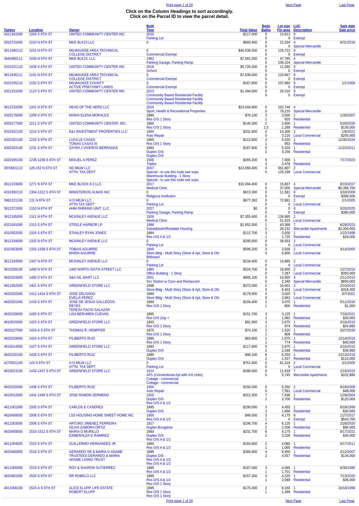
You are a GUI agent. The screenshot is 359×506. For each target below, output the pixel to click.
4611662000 (13, 286)
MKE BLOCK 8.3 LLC (85, 184)
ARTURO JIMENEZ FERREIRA (92, 423)
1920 (150, 395)
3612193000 (13, 261)
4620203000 (13, 278)
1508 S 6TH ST (40, 415)
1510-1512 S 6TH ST (45, 432)
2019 (351, 355)
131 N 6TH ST (40, 200)
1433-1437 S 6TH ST (45, 371)
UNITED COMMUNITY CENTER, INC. (97, 123)
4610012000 (13, 395)
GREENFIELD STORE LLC (89, 286)
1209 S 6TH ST (40, 115)
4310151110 (13, 67)
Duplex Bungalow (159, 427)
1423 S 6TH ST (40, 322)
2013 (150, 91)
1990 (351, 468)
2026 (351, 123)
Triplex (151, 164)
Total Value (248, 30)
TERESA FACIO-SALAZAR (89, 310)
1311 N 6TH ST (40, 217)
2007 (351, 115)
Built (150, 26)
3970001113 (13, 168)
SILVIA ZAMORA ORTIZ (87, 427)
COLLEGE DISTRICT (85, 54)
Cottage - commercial (162, 379)
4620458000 (13, 415)
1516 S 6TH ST (40, 452)
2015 (351, 278)
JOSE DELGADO (82, 294)
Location (36, 30)
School (151, 71)
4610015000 (13, 322)
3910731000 (13, 42)
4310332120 (13, 132)
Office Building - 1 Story (164, 273)
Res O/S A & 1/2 (158, 237)
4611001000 (13, 407)
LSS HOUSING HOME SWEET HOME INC (101, 415)
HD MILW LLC (79, 168)
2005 (351, 200)
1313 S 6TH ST (40, 225)
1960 (150, 132)
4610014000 (13, 347)
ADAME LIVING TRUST (87, 460)
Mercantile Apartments (310, 229)
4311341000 (13, 34)
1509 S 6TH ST (40, 423)
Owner (74, 30)
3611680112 (13, 50)
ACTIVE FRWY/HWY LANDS (91, 87)
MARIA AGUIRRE (82, 253)
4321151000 (13, 91)
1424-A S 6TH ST (42, 330)
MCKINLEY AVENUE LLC (88, 217)
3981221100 (13, 200)
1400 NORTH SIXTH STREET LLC (95, 269)
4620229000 (13, 338)
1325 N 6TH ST (40, 241)
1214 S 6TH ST (40, 132)
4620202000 (13, 294)
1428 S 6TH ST (40, 355)
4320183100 (13, 148)
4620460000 (13, 452)
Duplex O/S (155, 152)
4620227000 (13, 330)
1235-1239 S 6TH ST (45, 160)
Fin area (283, 30)
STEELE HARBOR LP (85, 225)
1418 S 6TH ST (40, 302)
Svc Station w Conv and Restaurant (172, 281)
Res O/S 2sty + (157, 318)
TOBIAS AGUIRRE (83, 249)
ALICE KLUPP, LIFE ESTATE (91, 488)
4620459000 (13, 432)
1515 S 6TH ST (40, 444)
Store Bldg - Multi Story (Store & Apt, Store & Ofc (182, 253)
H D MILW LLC (80, 200)
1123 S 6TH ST (40, 91)
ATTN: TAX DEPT (82, 172)
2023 (351, 160)
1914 (150, 371)
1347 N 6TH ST (40, 261)
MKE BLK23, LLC (82, 59)
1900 (351, 83)
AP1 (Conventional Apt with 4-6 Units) (174, 375)
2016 (150, 107)
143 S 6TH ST (39, 363)
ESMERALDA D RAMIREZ (89, 436)
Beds (266, 26)
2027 (150, 208)
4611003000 (13, 423)
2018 (351, 42)
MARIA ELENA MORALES (89, 115)
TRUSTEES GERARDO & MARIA (94, 456)
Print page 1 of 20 (179, 5)
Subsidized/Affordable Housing (169, 229)
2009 (351, 192)
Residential (301, 119)
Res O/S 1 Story (158, 119)
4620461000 (13, 476)
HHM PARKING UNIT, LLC (89, 208)
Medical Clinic (156, 188)
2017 (150, 184)
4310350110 (13, 192)
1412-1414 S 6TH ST (45, 294)
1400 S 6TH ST (40, 278)
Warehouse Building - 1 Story (168, 176)
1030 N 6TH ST (40, 59)
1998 (351, 233)
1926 (150, 217)
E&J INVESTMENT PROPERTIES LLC (98, 132)
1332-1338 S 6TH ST (45, 249)
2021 (351, 132)
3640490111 (13, 59)
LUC (296, 26)
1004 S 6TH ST (40, 34)
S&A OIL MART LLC (84, 278)
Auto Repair (155, 136)
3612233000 (13, 184)
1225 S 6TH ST (40, 140)
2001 (150, 278)
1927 (150, 423)
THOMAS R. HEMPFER (87, 330)
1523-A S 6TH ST (42, 488)
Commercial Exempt (161, 54)
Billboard (153, 257)
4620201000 (13, 302)
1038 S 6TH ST (40, 67)
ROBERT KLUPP (82, 492)
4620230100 (13, 355)
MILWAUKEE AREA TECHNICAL (94, 50)
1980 (150, 269)
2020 (150, 34)
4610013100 (13, 371)
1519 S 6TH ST (40, 468)
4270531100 (13, 363)
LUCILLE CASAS (82, 140)
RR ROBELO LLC (82, 476)
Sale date (347, 26)
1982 (150, 59)
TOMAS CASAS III (83, 144)
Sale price (347, 30)
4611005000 (13, 468)
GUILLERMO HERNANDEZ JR (92, 444)
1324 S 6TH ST (40, 233)
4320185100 (13, 160)
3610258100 (13, 269)
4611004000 (13, 444)
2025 (351, 208)
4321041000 (13, 225)
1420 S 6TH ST (40, 314)
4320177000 (13, 123)
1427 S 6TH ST (40, 347)
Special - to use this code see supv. (172, 172)
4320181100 (13, 140)
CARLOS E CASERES (86, 407)
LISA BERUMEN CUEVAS (88, 314)
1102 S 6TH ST (40, 83)
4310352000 (13, 233)
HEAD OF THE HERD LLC (89, 107)
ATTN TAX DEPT (82, 204)
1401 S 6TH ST (40, 286)
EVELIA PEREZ (81, 298)
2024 (351, 140)
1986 (150, 225)
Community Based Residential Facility (174, 95)
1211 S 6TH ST (40, 123)
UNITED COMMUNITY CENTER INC (97, 34)
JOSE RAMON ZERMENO (89, 395)
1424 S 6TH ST (40, 338)
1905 (150, 249)
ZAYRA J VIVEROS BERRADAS (93, 148)
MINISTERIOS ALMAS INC (89, 192)
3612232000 (13, 107)
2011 (351, 148)
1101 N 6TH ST (40, 75)
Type (150, 30)
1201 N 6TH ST (40, 107)
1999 (351, 407)
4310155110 (13, 83)
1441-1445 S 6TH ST (45, 395)
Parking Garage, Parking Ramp (169, 63)
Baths (266, 30)
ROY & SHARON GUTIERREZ (92, 468)
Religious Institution (161, 196)
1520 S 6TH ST (40, 476)
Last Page (347, 5)
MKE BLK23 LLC (82, 42)
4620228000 (13, 314)
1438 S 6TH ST (40, 387)
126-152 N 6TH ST (43, 168)
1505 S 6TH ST (40, 407)
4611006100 (13, 488)
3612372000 (13, 208)
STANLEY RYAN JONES (87, 233)
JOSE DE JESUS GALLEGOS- (92, 302)
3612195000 (13, 217)
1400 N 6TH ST (40, 269)
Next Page (293, 5)
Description (302, 30)
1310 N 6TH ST (40, 208)
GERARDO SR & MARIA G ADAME (96, 452)
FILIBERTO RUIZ (82, 338)
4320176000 (13, 115)
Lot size (284, 26)
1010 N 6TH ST (40, 42)
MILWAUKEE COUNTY (86, 83)
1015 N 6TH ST (40, 50)
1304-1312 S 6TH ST (45, 192)
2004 (351, 395)
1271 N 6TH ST (40, 184)
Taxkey (9, 30)
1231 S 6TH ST (40, 148)
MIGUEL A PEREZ (83, 160)
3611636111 (13, 75)
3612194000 (13, 241)
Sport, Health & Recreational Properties (175, 111)
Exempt (299, 38)
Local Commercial (306, 136)
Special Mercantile (307, 46)
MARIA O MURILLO (84, 432)
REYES (74, 306)
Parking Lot (155, 38)
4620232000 (13, 387)
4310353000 (13, 249)
